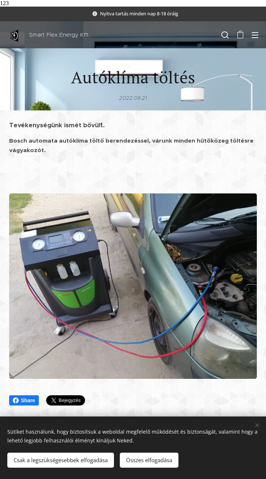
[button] (225, 35)
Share (24, 400)
